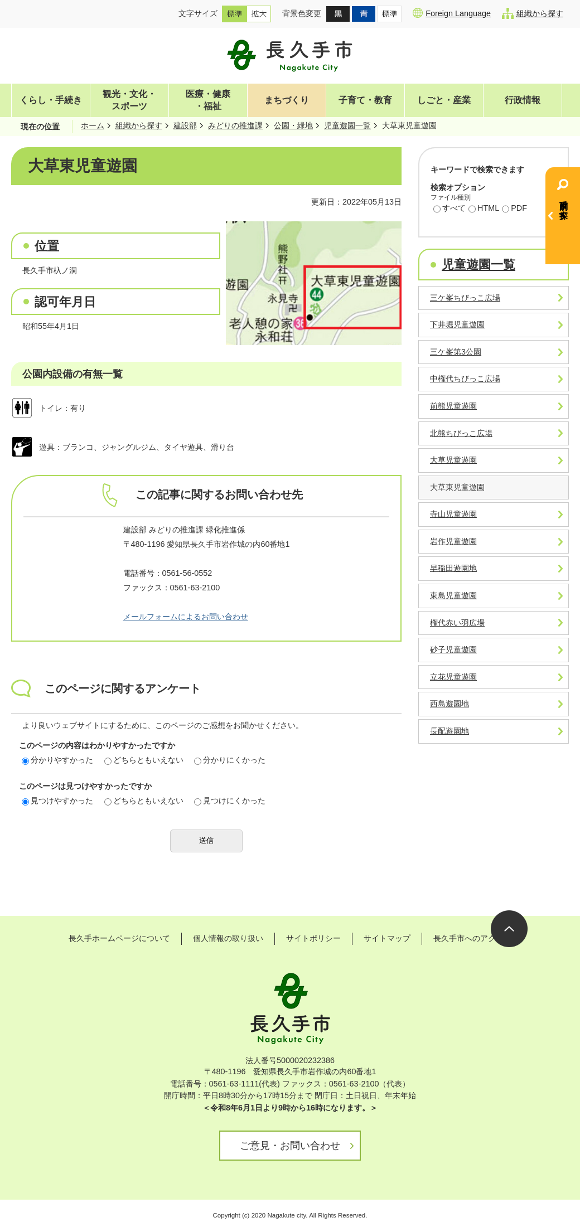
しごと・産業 (444, 100)
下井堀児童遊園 (457, 324)
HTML (483, 209)
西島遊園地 (449, 703)
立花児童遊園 (453, 676)
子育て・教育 (365, 100)
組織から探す (532, 13)
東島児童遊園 (453, 595)
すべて (449, 209)
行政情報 (522, 100)
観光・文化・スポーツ (129, 100)
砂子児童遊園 (453, 649)
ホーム (92, 125)
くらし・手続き (51, 100)
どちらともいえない (143, 759)
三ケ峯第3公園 (455, 351)
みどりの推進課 (235, 125)
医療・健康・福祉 (208, 100)
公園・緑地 (293, 125)
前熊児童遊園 (453, 405)
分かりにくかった (229, 759)
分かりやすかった (57, 759)
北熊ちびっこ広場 (461, 433)
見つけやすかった (57, 800)
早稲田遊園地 (453, 568)
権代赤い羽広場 (457, 622)
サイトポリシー (313, 938)
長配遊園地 (449, 730)
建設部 (185, 125)
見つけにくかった (229, 800)
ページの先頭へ (509, 928)
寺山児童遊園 (453, 514)
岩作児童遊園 (453, 541)
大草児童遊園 (453, 459)
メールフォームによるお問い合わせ (185, 616)
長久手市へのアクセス (472, 938)
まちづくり (286, 100)
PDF (514, 209)
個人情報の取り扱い (228, 938)
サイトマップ (387, 938)
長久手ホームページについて (119, 938)
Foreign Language (452, 13)
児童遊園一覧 (347, 125)
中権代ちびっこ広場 (465, 378)
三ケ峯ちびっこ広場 (465, 297)
